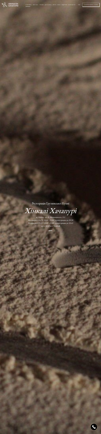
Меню (42, 4)
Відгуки (64, 4)
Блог (59, 4)
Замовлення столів (91, 4)
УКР (79, 4)
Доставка (48, 4)
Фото (54, 4)
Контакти (71, 4)
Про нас (36, 4)
